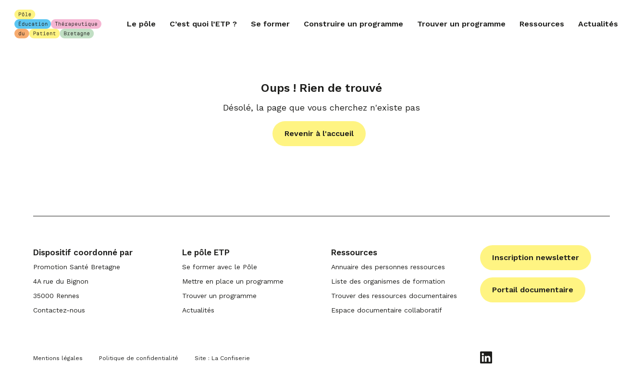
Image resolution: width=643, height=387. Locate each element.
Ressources (541, 23)
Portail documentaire (532, 289)
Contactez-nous (59, 310)
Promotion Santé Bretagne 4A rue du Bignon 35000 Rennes (76, 281)
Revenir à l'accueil (319, 133)
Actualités (598, 23)
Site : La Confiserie (222, 358)
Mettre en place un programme (233, 281)
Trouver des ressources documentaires (394, 296)
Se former (270, 23)
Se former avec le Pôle (219, 267)
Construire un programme (353, 23)
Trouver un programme (461, 23)
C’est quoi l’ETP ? (203, 23)
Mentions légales (58, 358)
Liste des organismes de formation (388, 281)
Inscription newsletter (535, 257)
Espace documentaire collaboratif (386, 310)
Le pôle (141, 23)
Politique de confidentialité (138, 358)
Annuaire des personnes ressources (388, 267)
